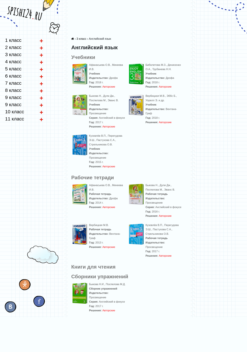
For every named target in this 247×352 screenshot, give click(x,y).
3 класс (81, 38)
